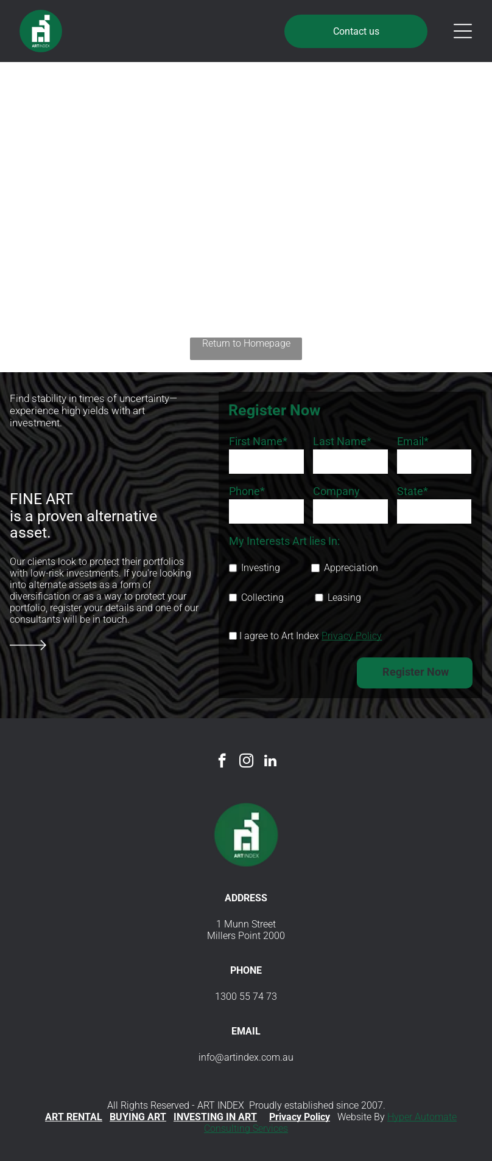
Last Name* (342, 441)
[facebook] (222, 762)
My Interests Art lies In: (284, 541)
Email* (413, 441)
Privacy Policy (352, 636)
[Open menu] (463, 31)
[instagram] (246, 762)
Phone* (247, 491)
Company (336, 491)
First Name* (258, 441)
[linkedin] (270, 762)
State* (412, 491)
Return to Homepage (246, 343)
